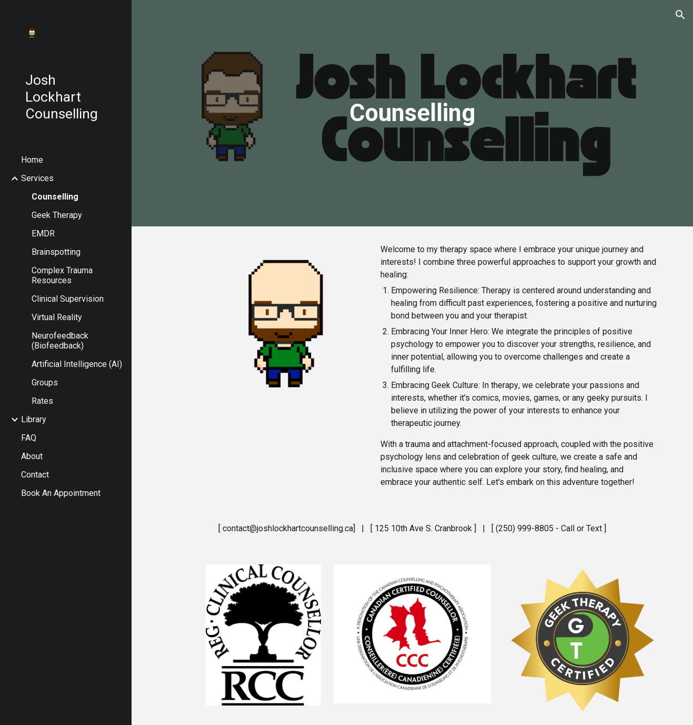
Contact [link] (35, 475)
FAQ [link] (28, 438)
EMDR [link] (43, 234)
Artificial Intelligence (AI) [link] (77, 364)
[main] (412, 113)
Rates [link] (42, 401)
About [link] (32, 456)
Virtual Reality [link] (57, 317)
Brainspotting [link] (56, 252)
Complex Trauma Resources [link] (62, 275)
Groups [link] (45, 383)
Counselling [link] (55, 197)
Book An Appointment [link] (61, 493)
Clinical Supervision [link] (68, 299)
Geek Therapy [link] (57, 215)
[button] (680, 14)
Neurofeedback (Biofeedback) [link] (60, 341)
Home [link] (32, 160)
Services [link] (37, 178)
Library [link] (33, 419)
